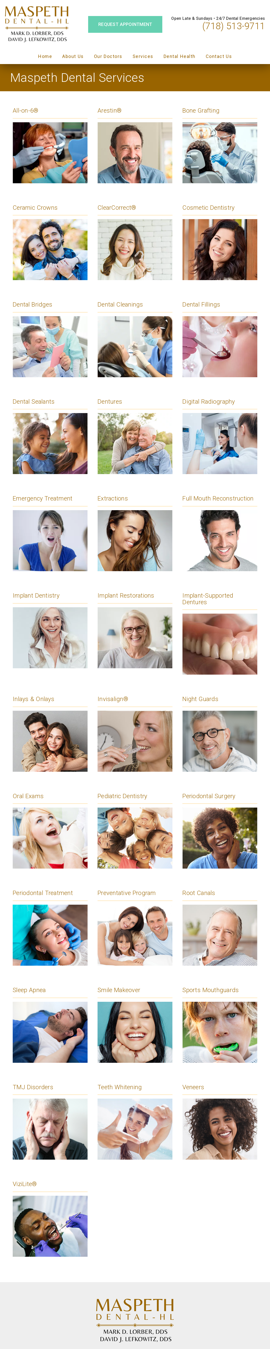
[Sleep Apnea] (50, 1022)
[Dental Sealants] (50, 433)
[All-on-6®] (50, 142)
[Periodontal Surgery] (219, 828)
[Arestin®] (135, 142)
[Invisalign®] (135, 731)
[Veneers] (219, 1119)
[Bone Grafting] (219, 142)
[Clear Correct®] (135, 239)
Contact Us (219, 56)
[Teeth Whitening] (135, 1119)
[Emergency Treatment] (50, 530)
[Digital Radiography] (219, 433)
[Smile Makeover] (135, 1022)
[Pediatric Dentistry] (135, 828)
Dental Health (180, 56)
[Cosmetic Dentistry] (219, 239)
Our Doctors (108, 56)
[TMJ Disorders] (50, 1119)
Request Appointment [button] (125, 24)
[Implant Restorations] (135, 627)
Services (143, 56)
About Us (73, 56)
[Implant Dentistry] (50, 627)
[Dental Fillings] (219, 336)
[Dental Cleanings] (135, 336)
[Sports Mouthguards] (219, 1022)
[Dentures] (135, 433)
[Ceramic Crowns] (50, 239)
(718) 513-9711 (233, 26)
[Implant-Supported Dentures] (219, 630)
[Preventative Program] (135, 925)
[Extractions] (135, 530)
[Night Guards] (219, 731)
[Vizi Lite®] (50, 1216)
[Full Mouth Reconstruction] (219, 530)
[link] (37, 24)
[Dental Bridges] (50, 336)
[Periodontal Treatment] (50, 925)
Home (45, 56)
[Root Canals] (219, 925)
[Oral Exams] (50, 828)
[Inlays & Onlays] (50, 731)
